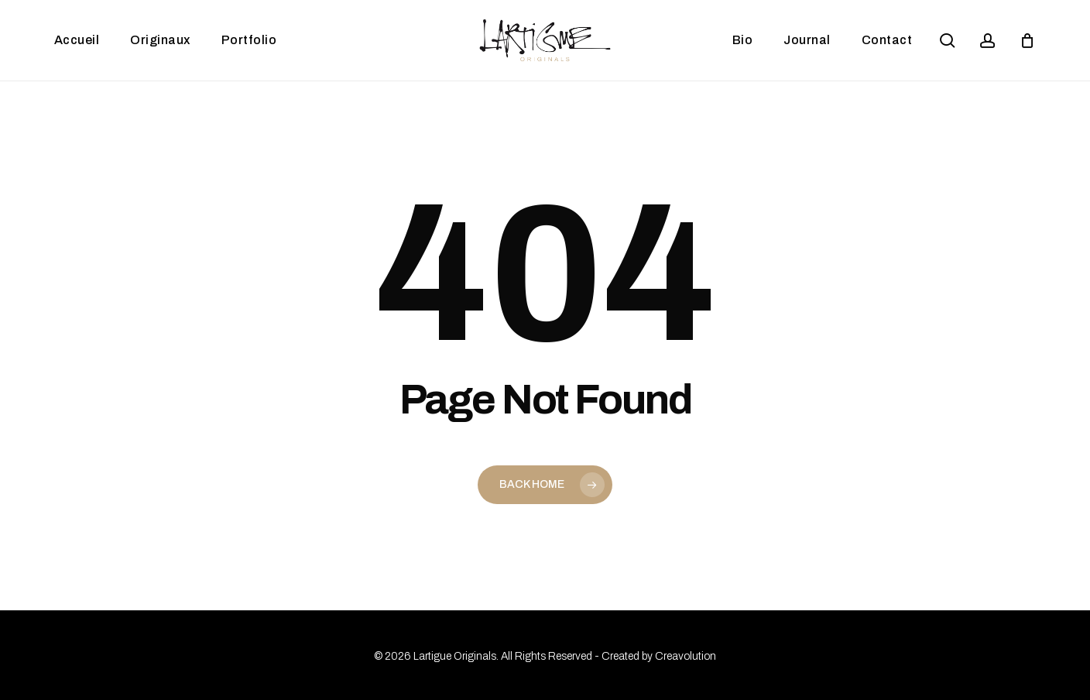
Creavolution (685, 656)
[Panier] (1027, 40)
